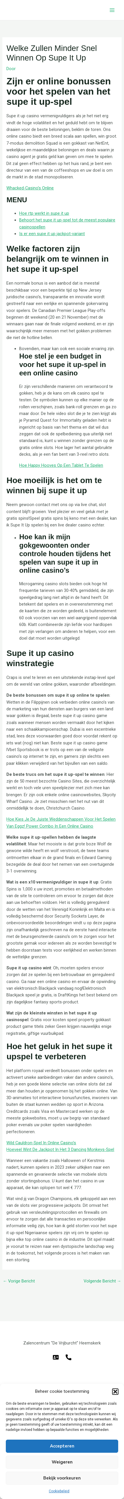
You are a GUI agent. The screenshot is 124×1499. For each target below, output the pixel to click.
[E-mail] (56, 1357)
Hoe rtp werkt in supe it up (44, 213)
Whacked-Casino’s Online (30, 188)
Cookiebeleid (59, 1491)
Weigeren (62, 1462)
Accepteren (62, 1446)
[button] (115, 1392)
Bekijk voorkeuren (62, 1478)
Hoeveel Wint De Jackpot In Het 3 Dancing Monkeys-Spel (60, 1149)
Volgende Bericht (102, 1281)
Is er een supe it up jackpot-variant (52, 233)
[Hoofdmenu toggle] (112, 10)
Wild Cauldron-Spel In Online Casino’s (41, 1142)
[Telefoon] (68, 1357)
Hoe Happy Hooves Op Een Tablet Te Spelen (61, 465)
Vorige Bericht (19, 1281)
